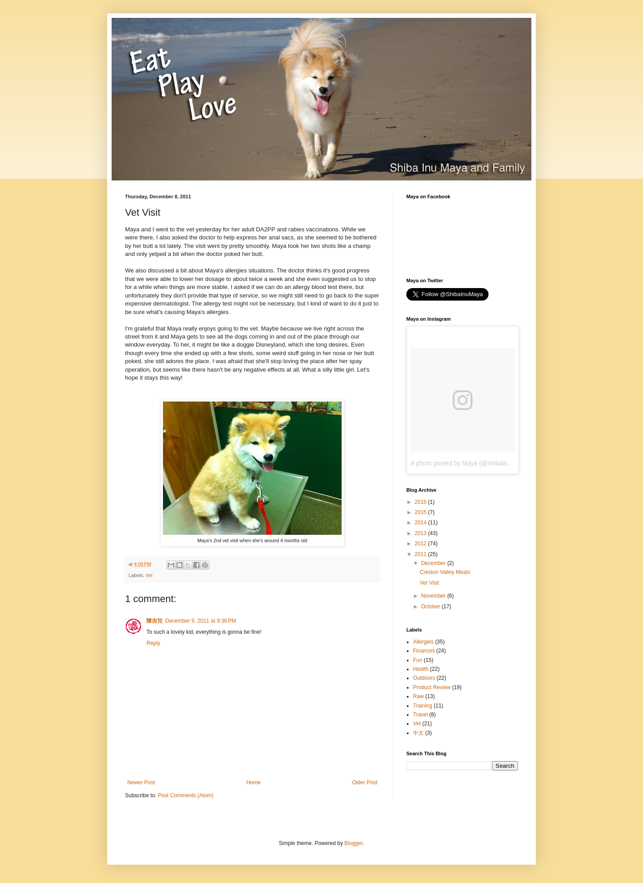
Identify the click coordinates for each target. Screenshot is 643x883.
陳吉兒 (154, 621)
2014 (421, 522)
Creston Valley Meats (445, 572)
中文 (418, 733)
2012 (421, 543)
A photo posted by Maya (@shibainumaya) (469, 463)
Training (422, 706)
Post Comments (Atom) (185, 795)
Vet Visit (429, 583)
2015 (421, 512)
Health (421, 669)
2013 (421, 533)
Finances (424, 651)
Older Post (364, 782)
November (434, 596)
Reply (153, 643)
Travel (420, 714)
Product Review (432, 687)
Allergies (423, 642)
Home (253, 782)
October (431, 606)
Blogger (353, 843)
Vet (149, 575)
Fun (417, 660)
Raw (418, 696)
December (434, 563)
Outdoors (424, 678)
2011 (421, 554)
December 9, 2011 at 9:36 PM (200, 621)
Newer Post (141, 782)
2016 (421, 502)
